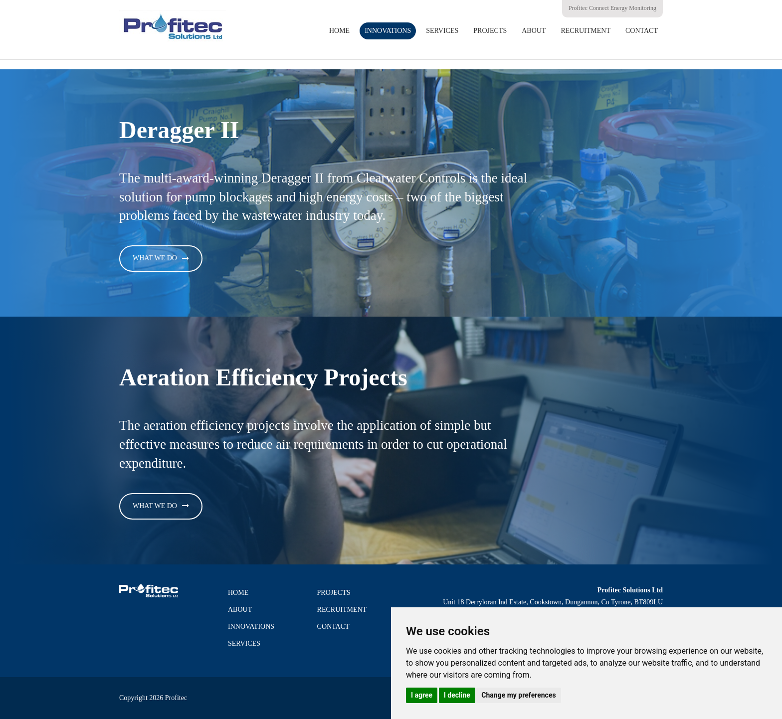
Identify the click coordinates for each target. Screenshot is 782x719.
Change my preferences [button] (518, 695)
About (534, 30)
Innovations (388, 30)
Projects (490, 30)
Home (339, 30)
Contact (641, 30)
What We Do (155, 258)
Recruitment (585, 30)
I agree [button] (421, 695)
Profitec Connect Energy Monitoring (612, 7)
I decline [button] (457, 695)
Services (442, 30)
